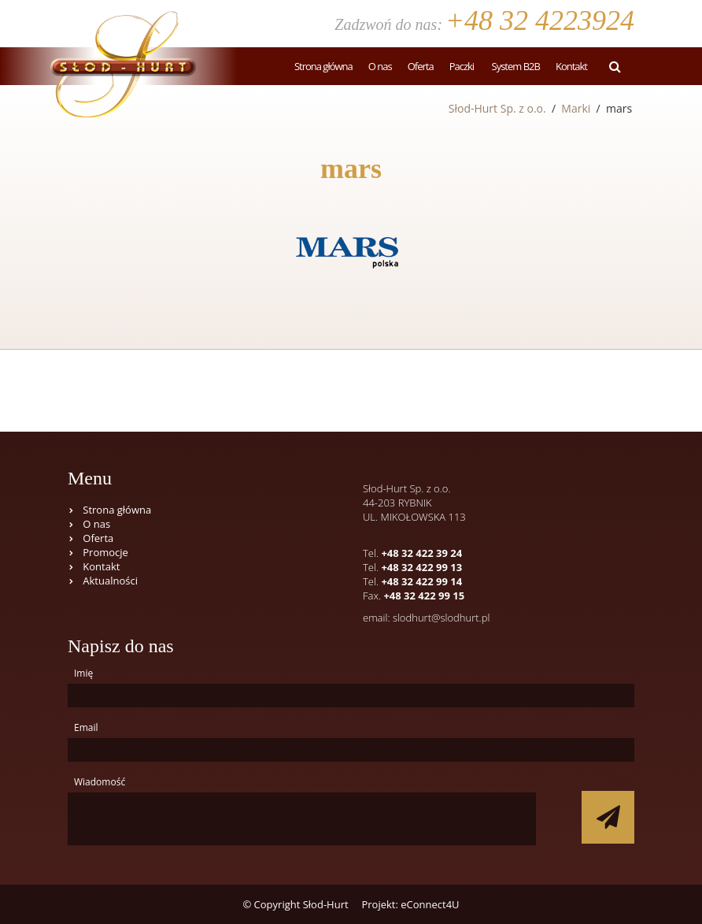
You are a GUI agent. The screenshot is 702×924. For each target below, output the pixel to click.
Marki (575, 108)
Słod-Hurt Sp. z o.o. (497, 108)
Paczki (461, 66)
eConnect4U (430, 904)
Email (86, 727)
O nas (380, 66)
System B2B (515, 66)
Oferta (421, 66)
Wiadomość (99, 782)
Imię (83, 673)
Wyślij (621, 780)
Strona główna (323, 66)
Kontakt (571, 66)
